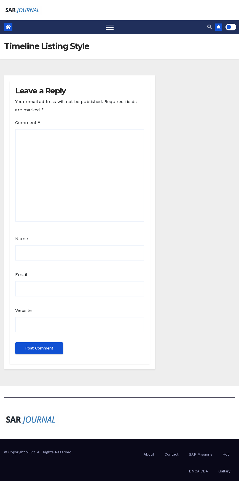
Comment (27, 122)
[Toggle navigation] (109, 27)
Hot (225, 454)
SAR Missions (200, 454)
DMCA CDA (198, 471)
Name (21, 238)
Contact (172, 454)
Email (21, 274)
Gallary (224, 471)
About (149, 454)
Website (23, 310)
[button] (209, 27)
